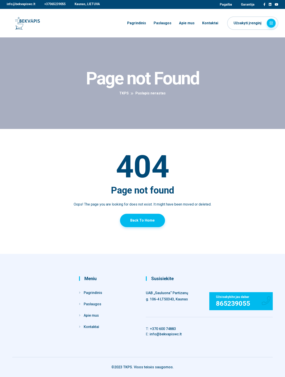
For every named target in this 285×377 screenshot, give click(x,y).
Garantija (247, 4)
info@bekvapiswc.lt (21, 4)
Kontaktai (210, 23)
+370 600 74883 (161, 329)
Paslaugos (162, 23)
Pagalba (226, 4)
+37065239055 (55, 4)
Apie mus (187, 23)
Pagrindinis (136, 23)
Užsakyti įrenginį (255, 23)
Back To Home (142, 220)
